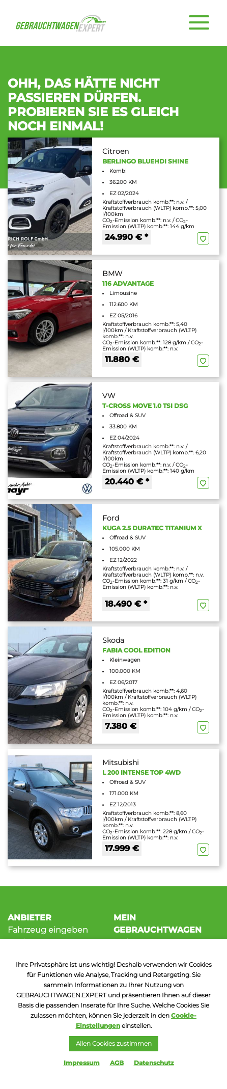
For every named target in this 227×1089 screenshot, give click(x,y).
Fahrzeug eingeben (48, 930)
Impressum (82, 1063)
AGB (117, 1063)
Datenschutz (154, 1063)
